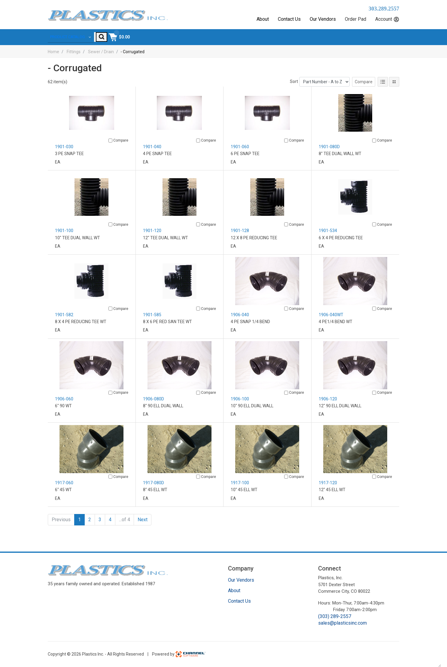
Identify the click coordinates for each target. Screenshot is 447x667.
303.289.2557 (384, 9)
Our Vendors (323, 19)
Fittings (74, 56)
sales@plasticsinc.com (342, 623)
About (263, 19)
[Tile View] (394, 86)
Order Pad (355, 19)
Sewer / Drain (101, 56)
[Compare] (110, 145)
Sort (294, 86)
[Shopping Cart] (388, 39)
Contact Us (289, 19)
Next (142, 524)
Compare (363, 86)
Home (53, 56)
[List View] (383, 86)
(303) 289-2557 (334, 616)
